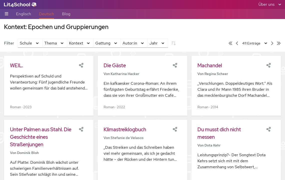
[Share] (81, 64)
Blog (66, 13)
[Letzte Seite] (278, 43)
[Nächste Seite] (272, 43)
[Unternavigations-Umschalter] (6, 14)
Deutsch (46, 13)
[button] (49, 86)
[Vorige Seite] (237, 43)
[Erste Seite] (230, 43)
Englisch (23, 13)
